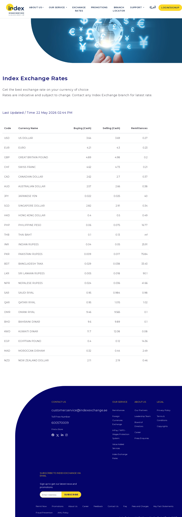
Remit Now (41, 506)
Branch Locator (119, 9)
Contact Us (113, 506)
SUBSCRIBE (71, 494)
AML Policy (63, 512)
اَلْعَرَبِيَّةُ (153, 7)
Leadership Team (142, 416)
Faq (125, 506)
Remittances (118, 410)
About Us (72, 506)
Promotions (99, 7)
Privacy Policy (163, 410)
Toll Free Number (61, 416)
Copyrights (162, 426)
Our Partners (140, 410)
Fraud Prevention (44, 512)
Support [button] (136, 7)
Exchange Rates (79, 9)
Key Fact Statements (163, 506)
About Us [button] (35, 7)
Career (137, 432)
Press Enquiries (141, 438)
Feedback (98, 506)
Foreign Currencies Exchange (117, 420)
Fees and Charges (140, 506)
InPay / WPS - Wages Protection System (120, 434)
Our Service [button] (57, 7)
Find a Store (57, 429)
